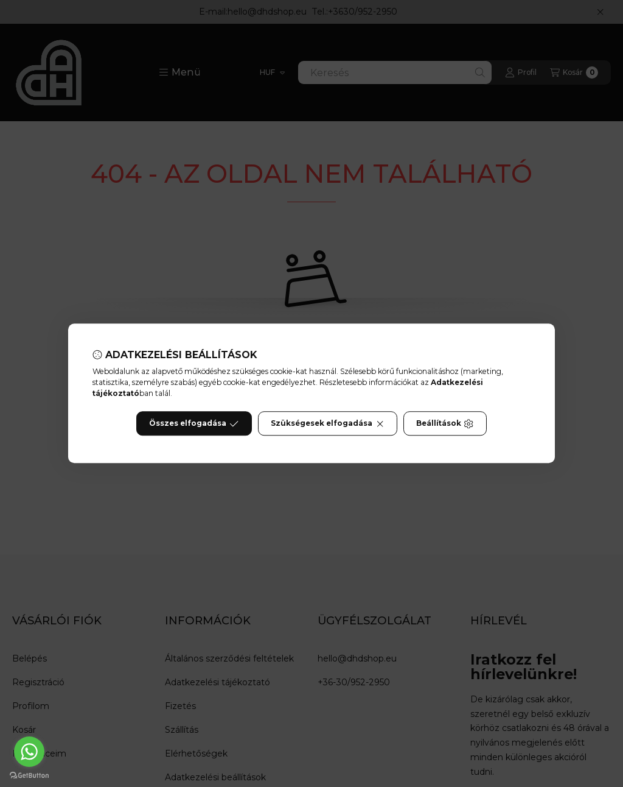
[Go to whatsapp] (29, 751)
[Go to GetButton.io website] (29, 774)
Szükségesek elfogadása (328, 424)
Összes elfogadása (193, 424)
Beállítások (444, 424)
